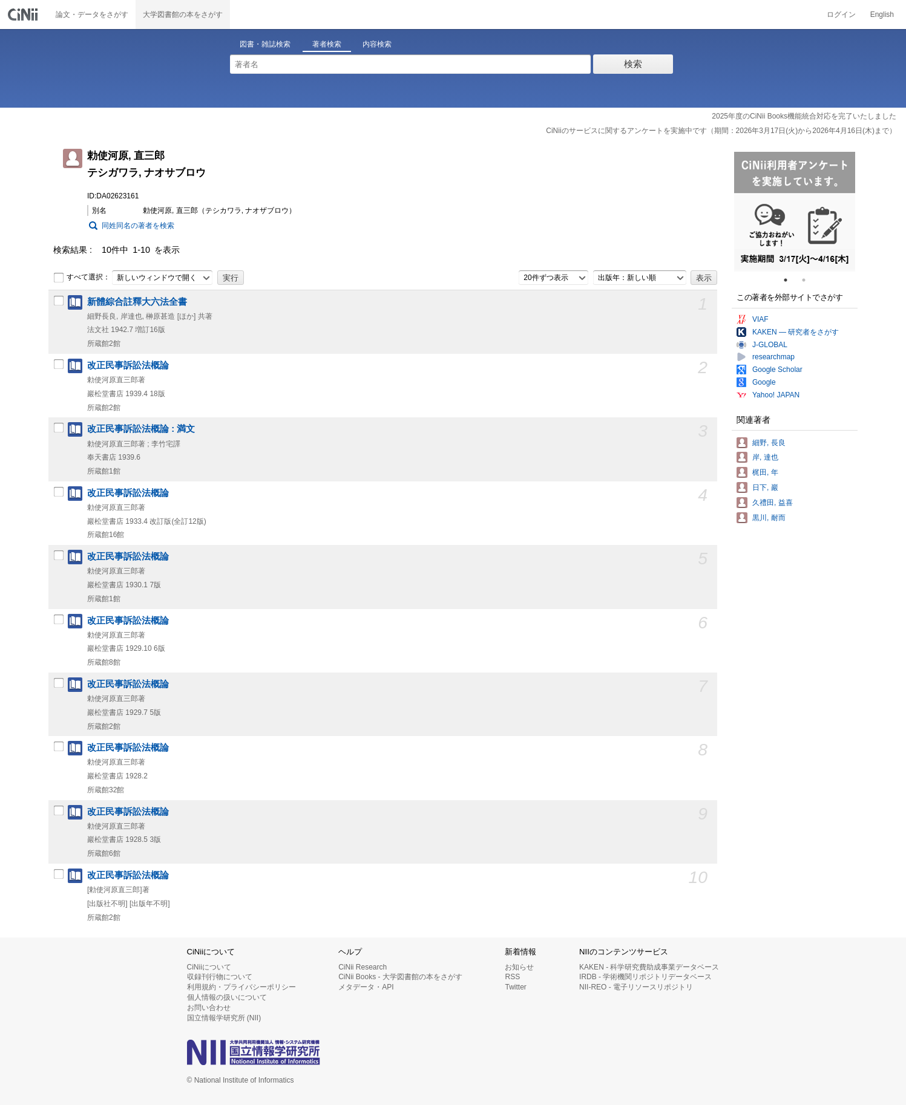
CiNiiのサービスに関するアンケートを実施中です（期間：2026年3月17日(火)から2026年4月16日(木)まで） (721, 130)
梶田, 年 (765, 472)
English (882, 14)
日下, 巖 (765, 487)
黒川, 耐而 (769, 517)
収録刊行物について (219, 977)
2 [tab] (809, 280)
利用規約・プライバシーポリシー (241, 987)
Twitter (515, 987)
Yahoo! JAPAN (775, 395)
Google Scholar (777, 369)
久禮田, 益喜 (772, 502)
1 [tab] (790, 280)
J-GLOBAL (769, 345)
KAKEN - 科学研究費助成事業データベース (649, 967)
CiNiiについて (209, 967)
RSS (512, 977)
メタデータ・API (365, 987)
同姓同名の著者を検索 (138, 225)
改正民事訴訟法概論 (128, 365)
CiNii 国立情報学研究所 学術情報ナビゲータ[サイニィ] (24, 14)
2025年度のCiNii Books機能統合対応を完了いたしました (804, 116)
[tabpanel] (794, 212)
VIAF (760, 319)
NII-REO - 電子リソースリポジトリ (636, 987)
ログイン (841, 14)
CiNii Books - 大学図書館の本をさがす (400, 977)
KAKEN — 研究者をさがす (795, 332)
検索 (633, 64)
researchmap (773, 357)
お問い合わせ (209, 1007)
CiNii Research (362, 967)
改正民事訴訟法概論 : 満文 (141, 429)
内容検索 (377, 44)
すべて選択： (81, 277)
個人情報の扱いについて (227, 997)
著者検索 (326, 44)
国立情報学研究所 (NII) (224, 1018)
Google (764, 382)
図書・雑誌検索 (265, 44)
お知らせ (519, 967)
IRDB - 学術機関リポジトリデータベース (645, 977)
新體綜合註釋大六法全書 (137, 302)
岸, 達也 (765, 457)
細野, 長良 (769, 442)
